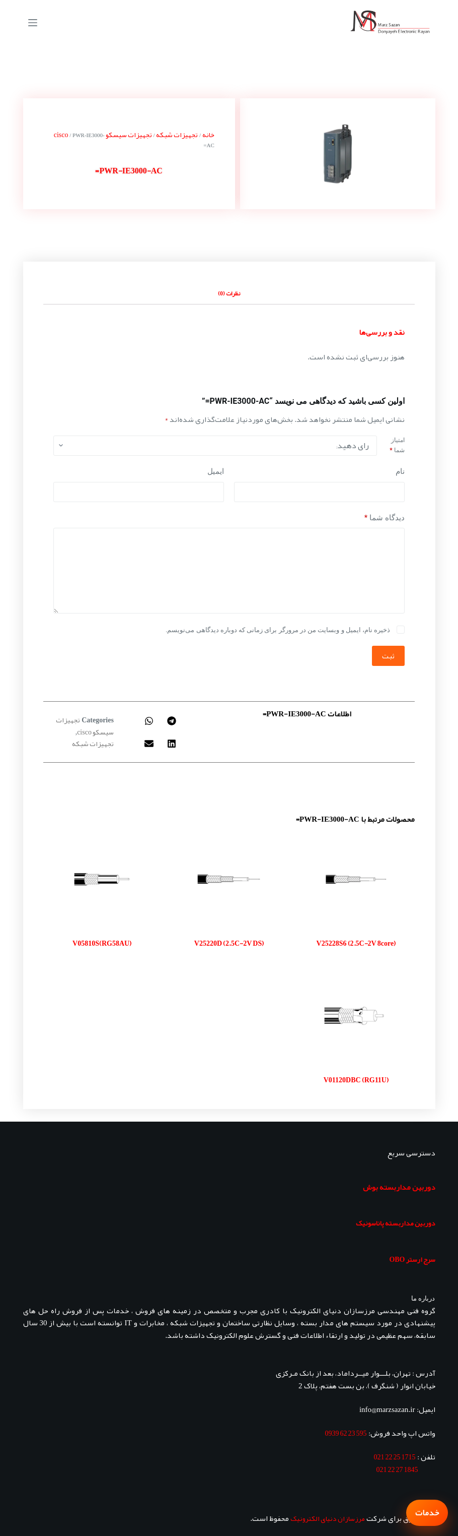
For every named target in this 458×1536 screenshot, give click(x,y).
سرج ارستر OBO (412, 1259)
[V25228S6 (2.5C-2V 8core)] (355, 879)
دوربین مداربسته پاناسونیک (395, 1223)
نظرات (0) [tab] (229, 293)
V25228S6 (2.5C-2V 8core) (356, 943)
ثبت (388, 655)
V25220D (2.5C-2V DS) (229, 943)
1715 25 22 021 (395, 1457)
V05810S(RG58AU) (101, 943)
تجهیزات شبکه (177, 135)
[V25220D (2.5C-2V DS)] (229, 879)
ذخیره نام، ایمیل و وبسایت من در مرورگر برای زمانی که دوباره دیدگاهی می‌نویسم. (278, 630)
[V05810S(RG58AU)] (101, 879)
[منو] (32, 22)
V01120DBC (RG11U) (356, 1080)
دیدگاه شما (384, 518)
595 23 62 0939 (346, 1433)
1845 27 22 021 (397, 1469)
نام (400, 471)
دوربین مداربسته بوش (399, 1187)
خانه (208, 135)
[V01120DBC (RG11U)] (355, 1016)
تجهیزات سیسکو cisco (85, 726)
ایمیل (215, 471)
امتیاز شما (397, 445)
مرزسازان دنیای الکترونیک (327, 1518)
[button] (172, 720)
